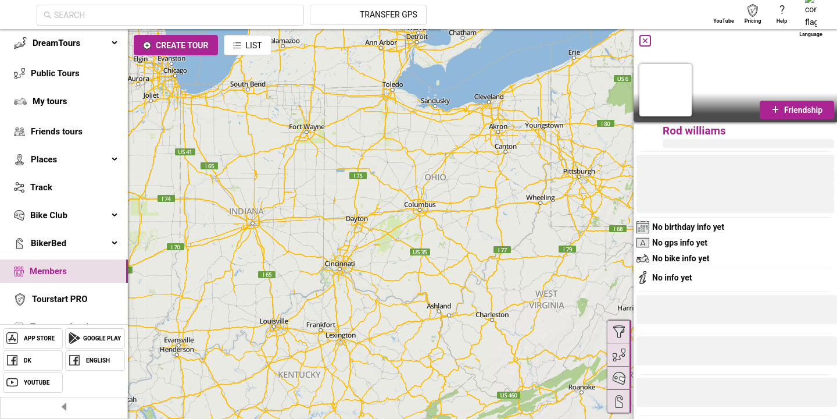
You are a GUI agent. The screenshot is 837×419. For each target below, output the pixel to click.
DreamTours (76, 43)
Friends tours (57, 131)
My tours (50, 101)
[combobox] (280, 15)
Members (48, 271)
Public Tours (55, 73)
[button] (675, 394)
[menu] (64, 199)
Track (41, 187)
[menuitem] (64, 43)
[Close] (645, 41)
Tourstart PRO (59, 299)
